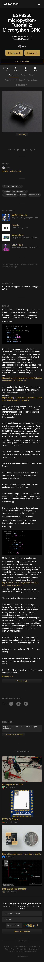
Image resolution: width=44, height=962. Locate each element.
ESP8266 (7, 191)
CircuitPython (17, 245)
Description (13, 75)
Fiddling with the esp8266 (12, 784)
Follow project (14, 53)
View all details (22, 681)
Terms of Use (9, 949)
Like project (32, 53)
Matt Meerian (9, 892)
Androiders (8, 787)
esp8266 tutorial (19, 191)
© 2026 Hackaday (22, 956)
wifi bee (23, 195)
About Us (7, 946)
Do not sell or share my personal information (22, 951)
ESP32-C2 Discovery (11, 819)
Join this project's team (11, 171)
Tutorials (15, 225)
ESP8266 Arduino (10, 195)
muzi (22, 46)
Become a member (9, 906)
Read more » (7, 676)
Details (23, 75)
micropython (34, 195)
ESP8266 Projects (19, 215)
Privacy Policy (22, 949)
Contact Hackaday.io (20, 946)
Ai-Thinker (8, 857)
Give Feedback (35, 946)
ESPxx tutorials (18, 235)
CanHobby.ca (9, 822)
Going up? (22, 941)
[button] (39, 4)
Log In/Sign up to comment (14, 734)
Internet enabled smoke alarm (14, 889)
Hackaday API (34, 949)
